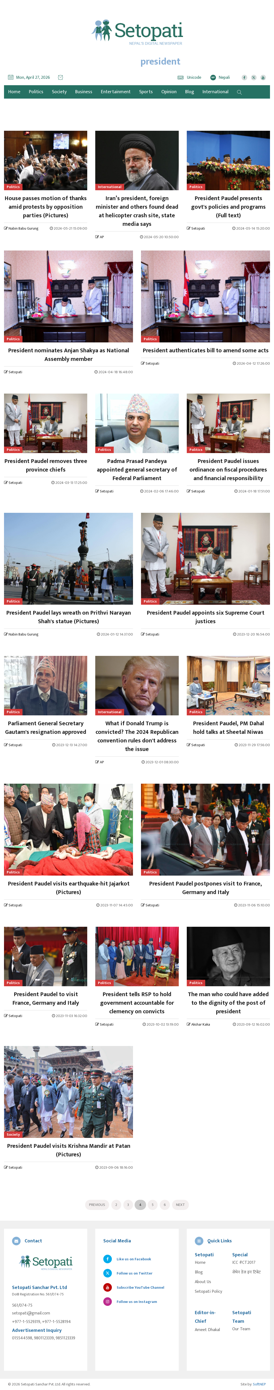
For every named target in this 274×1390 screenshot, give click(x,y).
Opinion (169, 92)
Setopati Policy (208, 1291)
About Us (203, 1282)
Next (180, 1205)
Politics (36, 92)
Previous (97, 1205)
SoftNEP (259, 1384)
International (216, 92)
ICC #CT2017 (244, 1262)
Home (200, 1262)
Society (59, 92)
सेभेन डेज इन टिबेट (246, 1272)
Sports (146, 92)
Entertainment (116, 92)
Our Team (241, 1329)
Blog (189, 92)
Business (83, 92)
